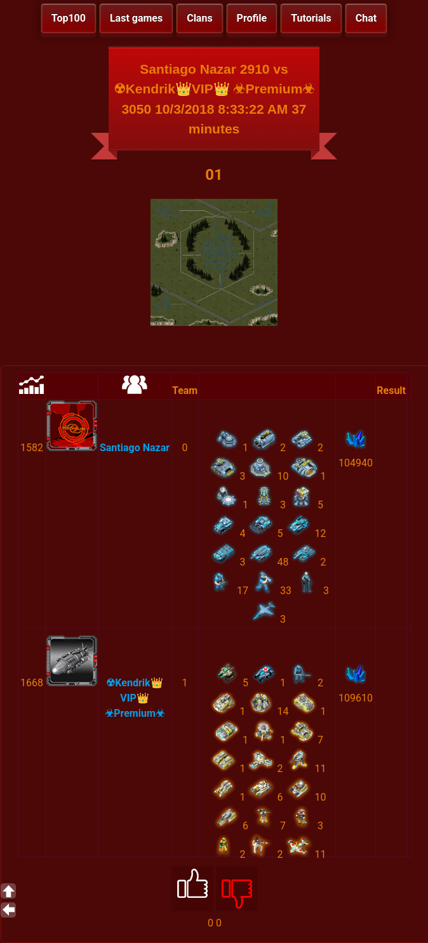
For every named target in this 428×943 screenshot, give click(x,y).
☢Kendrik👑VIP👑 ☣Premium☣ (134, 698)
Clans (199, 18)
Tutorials (311, 18)
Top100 (68, 18)
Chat (366, 18)
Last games (136, 18)
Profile (252, 18)
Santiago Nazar (135, 448)
